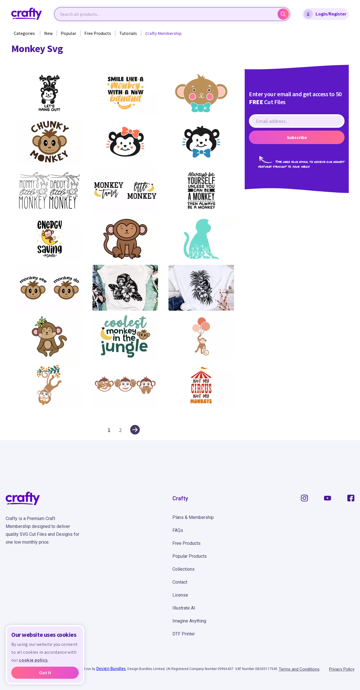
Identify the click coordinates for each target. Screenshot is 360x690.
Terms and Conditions (299, 669)
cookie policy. (33, 660)
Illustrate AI (183, 608)
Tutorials (128, 33)
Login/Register (325, 14)
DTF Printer (183, 634)
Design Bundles (111, 668)
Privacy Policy (341, 669)
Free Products (97, 33)
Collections (183, 569)
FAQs (177, 530)
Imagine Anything (189, 621)
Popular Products (189, 556)
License (180, 595)
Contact (179, 582)
